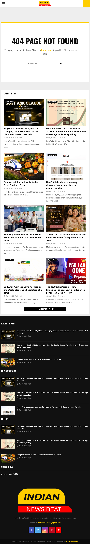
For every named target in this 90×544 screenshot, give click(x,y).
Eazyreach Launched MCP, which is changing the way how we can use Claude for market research (21, 131)
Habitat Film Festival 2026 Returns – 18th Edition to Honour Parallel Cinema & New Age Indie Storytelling (66, 131)
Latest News (10, 93)
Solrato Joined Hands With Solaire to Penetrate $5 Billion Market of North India (22, 237)
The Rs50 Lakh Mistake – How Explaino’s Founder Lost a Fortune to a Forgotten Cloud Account (65, 290)
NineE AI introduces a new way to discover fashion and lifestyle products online (63, 185)
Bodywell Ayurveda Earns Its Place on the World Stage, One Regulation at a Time (23, 290)
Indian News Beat (72, 541)
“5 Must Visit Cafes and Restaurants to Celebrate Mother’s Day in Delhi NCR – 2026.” (66, 237)
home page (47, 50)
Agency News (10, 101)
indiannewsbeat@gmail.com (49, 523)
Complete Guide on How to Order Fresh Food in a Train (21, 183)
